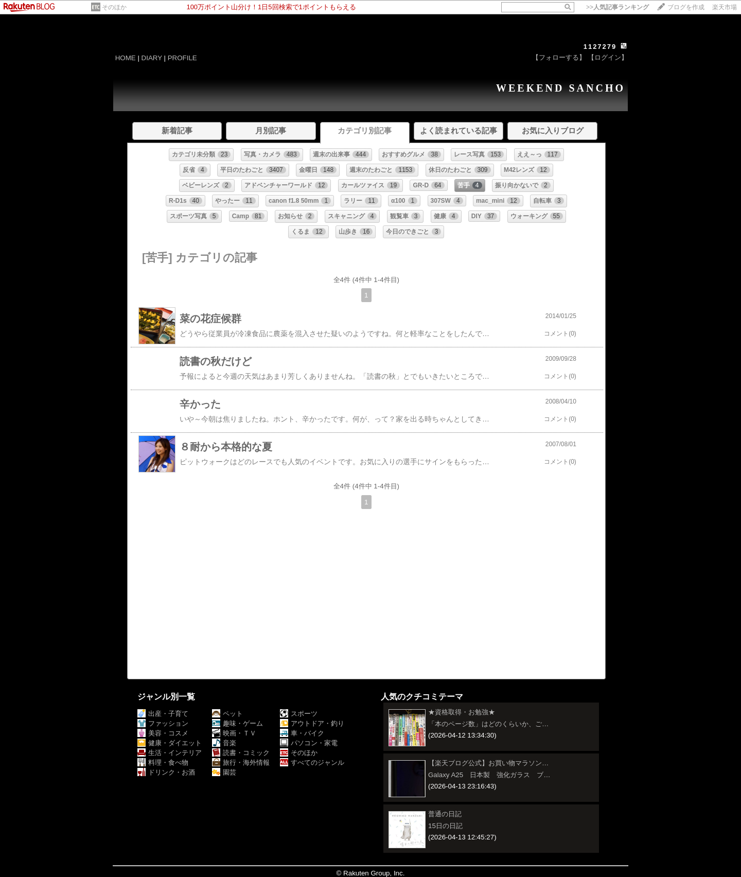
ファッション (162, 723)
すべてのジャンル (312, 762)
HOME (125, 58)
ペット (227, 713)
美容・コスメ (162, 733)
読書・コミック (241, 753)
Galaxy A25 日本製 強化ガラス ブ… (489, 775)
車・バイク (302, 733)
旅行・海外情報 (241, 762)
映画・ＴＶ (234, 733)
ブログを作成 (685, 7)
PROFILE (182, 58)
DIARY (152, 58)
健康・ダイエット (169, 743)
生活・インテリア (169, 753)
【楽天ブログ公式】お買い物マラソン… (488, 763)
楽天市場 (724, 7)
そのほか (114, 7)
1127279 (600, 46)
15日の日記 (445, 826)
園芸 (224, 772)
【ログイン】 (608, 57)
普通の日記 (445, 814)
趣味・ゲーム (237, 723)
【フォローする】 (559, 57)
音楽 (224, 743)
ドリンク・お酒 (166, 772)
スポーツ (298, 713)
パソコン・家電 (309, 743)
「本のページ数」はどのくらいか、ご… (488, 724)
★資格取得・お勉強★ (461, 712)
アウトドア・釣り (312, 723)
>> (617, 7)
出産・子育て (162, 713)
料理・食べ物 (162, 762)
